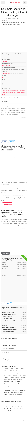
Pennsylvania (7, 390)
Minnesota (21, 379)
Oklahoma (19, 388)
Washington (11, 394)
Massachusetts (7, 379)
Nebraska (6, 383)
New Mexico (13, 386)
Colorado (12, 370)
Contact (4, 355)
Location (16, 98)
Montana (18, 381)
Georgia (17, 373)
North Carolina (7, 388)
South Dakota (23, 390)
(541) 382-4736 (6, 73)
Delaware (6, 373)
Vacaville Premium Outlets (8, 320)
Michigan (14, 379)
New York (21, 386)
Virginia (5, 394)
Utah (16, 392)
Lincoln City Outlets (7, 316)
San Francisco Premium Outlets (10, 323)
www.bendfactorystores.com (9, 86)
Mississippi (6, 381)
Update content (6, 357)
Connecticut (18, 370)
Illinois (10, 375)
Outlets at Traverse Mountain (9, 329)
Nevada (12, 383)
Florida (11, 373)
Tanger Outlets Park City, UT (9, 327)
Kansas (24, 375)
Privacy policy (5, 359)
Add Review (4, 101)
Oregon (4, 77)
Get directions (7, 204)
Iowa (20, 375)
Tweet (12, 141)
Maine (17, 377)
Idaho (5, 375)
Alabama (6, 368)
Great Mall (4, 325)
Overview (3, 98)
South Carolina (15, 390)
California (6, 370)
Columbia (4, 61)
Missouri (12, 381)
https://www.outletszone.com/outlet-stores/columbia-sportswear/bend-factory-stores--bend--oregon (13, 92)
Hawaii (22, 373)
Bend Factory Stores (7, 65)
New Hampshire (19, 383)
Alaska (11, 368)
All (10, 410)
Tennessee (6, 392)
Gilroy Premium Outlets (8, 331)
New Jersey (6, 386)
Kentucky (6, 377)
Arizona (16, 368)
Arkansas (22, 368)
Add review (6, 253)
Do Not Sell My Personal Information (11, 361)
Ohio (13, 388)
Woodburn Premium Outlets (9, 314)
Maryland (23, 377)
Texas (12, 392)
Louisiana (12, 377)
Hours (10, 98)
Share (4, 141)
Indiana (15, 375)
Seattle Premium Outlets (8, 312)
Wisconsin (6, 396)
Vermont (21, 392)
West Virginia (19, 394)
